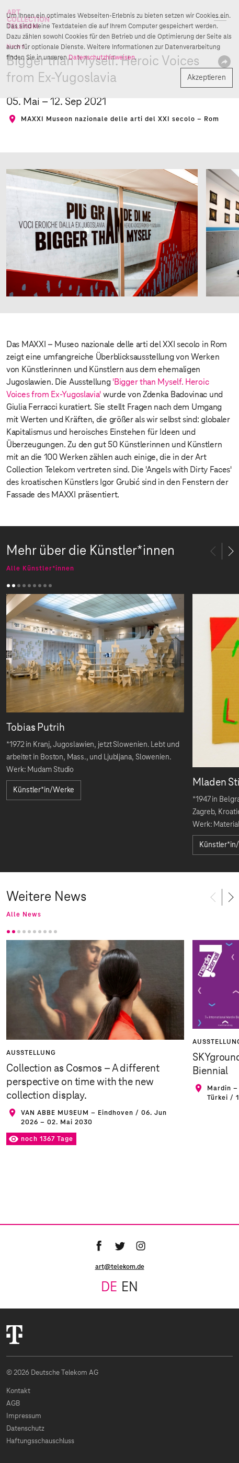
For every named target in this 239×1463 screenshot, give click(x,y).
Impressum (23, 1416)
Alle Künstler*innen (40, 568)
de (109, 1287)
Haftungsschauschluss (40, 1441)
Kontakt (18, 1391)
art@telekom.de (119, 1266)
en (129, 1287)
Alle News (23, 914)
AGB (13, 1404)
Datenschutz (25, 1429)
